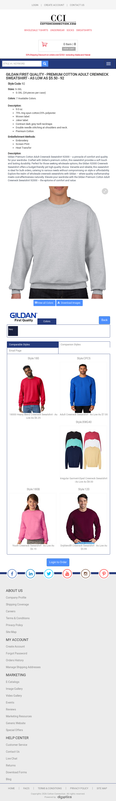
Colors (46, 321)
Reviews (11, 709)
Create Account (54, 5)
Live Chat (11, 758)
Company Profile (16, 597)
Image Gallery (14, 689)
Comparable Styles (19, 344)
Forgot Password (16, 653)
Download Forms (16, 772)
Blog (8, 779)
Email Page (15, 350)
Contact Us (77, 5)
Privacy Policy (14, 625)
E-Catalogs (12, 682)
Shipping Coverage (17, 604)
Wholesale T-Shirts (36, 30)
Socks (70, 30)
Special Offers (14, 730)
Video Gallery (14, 695)
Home (11, 788)
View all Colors (45, 303)
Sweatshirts (84, 30)
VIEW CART (68, 49)
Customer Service (16, 745)
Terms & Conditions (18, 618)
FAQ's (26, 788)
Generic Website (15, 723)
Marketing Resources (19, 716)
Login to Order (58, 562)
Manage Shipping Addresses (23, 667)
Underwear (57, 30)
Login (35, 5)
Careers (10, 611)
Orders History (15, 660)
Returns (11, 765)
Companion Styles (71, 344)
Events (10, 702)
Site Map (11, 632)
